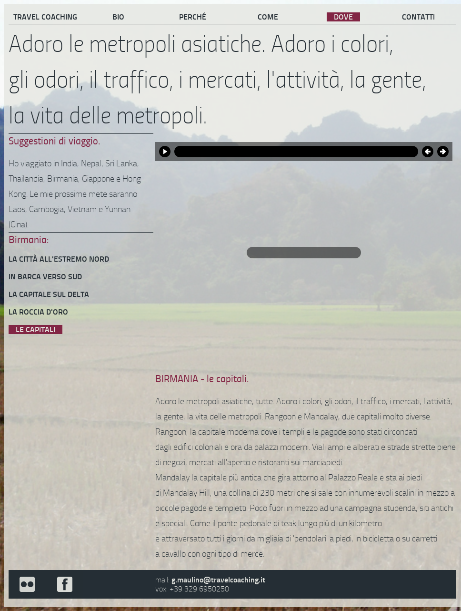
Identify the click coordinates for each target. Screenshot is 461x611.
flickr (27, 584)
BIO (118, 16)
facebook (64, 584)
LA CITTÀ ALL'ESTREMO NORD (59, 259)
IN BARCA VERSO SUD (45, 276)
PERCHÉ (192, 16)
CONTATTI (418, 16)
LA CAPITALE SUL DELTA (49, 294)
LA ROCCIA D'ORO (38, 311)
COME (268, 16)
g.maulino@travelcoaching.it (218, 579)
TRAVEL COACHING (45, 16)
